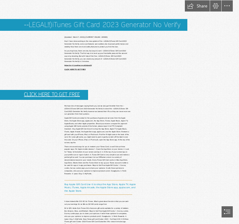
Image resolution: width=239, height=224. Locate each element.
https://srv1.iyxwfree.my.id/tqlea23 (78, 65)
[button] (197, 6)
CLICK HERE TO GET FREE (75, 69)
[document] (119, 112)
